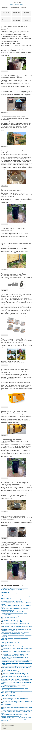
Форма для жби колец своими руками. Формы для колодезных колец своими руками (15, 27)
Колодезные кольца (26, 13)
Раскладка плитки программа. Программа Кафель (13, 611)
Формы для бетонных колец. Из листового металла (16, 151)
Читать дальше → (4, 112)
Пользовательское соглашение (9, 725)
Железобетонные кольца (16, 13)
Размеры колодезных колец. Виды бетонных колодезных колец (13, 274)
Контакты (3, 725)
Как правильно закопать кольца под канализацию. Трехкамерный (17, 710)
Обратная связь (4, 728)
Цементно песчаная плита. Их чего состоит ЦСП (13, 655)
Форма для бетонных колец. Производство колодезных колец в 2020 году (16, 76)
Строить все (16, 2)
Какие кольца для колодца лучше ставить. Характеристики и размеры (16, 295)
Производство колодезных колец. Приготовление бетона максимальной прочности (15, 118)
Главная (11, 4)
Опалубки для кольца (27, 20)
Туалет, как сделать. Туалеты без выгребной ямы (13, 229)
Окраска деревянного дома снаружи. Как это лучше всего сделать (17, 649)
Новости (17, 4)
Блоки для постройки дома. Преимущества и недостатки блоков (16, 673)
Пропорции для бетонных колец (5, 13)
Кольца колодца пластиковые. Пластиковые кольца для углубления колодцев (14, 441)
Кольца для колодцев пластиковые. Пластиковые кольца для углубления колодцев (14, 544)
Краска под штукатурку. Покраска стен (11, 705)
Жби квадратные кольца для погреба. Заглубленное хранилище (14, 483)
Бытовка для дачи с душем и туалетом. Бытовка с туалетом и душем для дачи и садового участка (15, 370)
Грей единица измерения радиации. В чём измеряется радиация (17, 666)
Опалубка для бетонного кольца (16, 20)
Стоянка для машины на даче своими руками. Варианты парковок (17, 698)
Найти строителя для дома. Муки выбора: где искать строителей (17, 660)
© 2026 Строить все (4, 723)
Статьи (21, 4)
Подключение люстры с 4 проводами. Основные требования (16, 654)
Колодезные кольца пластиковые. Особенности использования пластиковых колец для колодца (16, 194)
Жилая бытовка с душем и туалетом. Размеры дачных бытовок (14, 412)
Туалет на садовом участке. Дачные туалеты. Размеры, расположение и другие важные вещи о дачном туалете (16, 340)
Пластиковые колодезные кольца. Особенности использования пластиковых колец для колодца (16, 517)
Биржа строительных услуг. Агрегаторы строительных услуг (15, 661)
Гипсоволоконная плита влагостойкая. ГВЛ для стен (14, 621)
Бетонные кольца (6, 19)
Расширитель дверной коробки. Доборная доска (13, 671)
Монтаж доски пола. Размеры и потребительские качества (15, 696)
